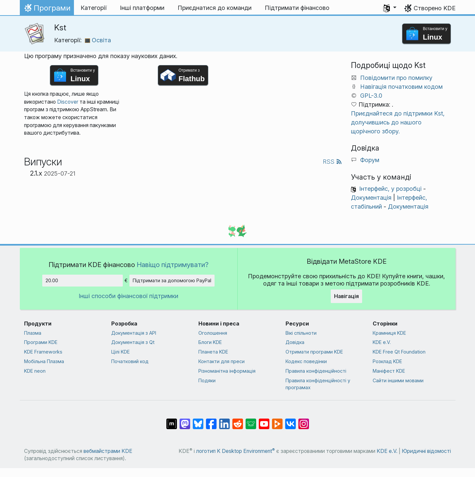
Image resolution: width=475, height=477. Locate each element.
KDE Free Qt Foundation (399, 352)
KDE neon (35, 371)
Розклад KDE (387, 361)
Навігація (346, 296)
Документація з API (133, 333)
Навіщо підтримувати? (173, 264)
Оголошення (212, 333)
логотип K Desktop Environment (235, 451)
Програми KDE (40, 342)
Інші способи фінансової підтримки (128, 295)
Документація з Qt (132, 342)
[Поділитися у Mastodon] (185, 420)
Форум (369, 159)
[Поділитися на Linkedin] (224, 420)
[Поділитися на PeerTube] (277, 420)
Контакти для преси (221, 361)
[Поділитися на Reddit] (237, 420)
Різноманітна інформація (226, 371)
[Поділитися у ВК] (290, 420)
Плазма (32, 333)
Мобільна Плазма (44, 361)
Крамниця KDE (389, 333)
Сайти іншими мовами (398, 380)
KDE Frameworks (43, 352)
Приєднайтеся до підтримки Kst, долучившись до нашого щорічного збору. (398, 122)
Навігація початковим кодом (401, 86)
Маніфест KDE (389, 371)
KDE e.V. (382, 342)
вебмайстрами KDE (108, 451)
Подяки (207, 380)
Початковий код (130, 361)
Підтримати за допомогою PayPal (172, 280)
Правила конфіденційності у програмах (318, 384)
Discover (67, 102)
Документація (371, 197)
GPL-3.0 (371, 95)
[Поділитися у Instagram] (303, 420)
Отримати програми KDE (314, 352)
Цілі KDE (120, 352)
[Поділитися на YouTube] (264, 420)
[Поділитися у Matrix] (171, 420)
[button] (390, 8)
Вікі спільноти (301, 333)
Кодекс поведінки (306, 361)
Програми (47, 9)
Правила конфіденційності (316, 371)
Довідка (295, 342)
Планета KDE (213, 352)
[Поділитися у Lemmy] (251, 420)
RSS (332, 161)
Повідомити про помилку (396, 77)
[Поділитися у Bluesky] (198, 420)
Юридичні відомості (426, 451)
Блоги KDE (210, 342)
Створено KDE (435, 8)
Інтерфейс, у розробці (390, 188)
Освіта (98, 40)
